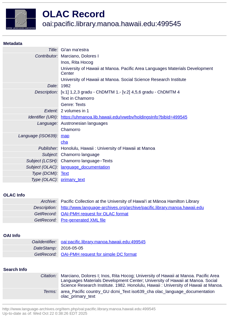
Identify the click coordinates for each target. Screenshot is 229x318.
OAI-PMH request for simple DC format (99, 254)
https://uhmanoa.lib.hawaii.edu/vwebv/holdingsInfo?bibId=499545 (124, 117)
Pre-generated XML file (83, 220)
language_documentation (85, 167)
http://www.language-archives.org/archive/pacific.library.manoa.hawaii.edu (132, 207)
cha (64, 142)
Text (65, 173)
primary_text (73, 179)
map (65, 135)
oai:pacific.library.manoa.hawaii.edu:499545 (103, 241)
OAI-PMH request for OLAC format (94, 213)
